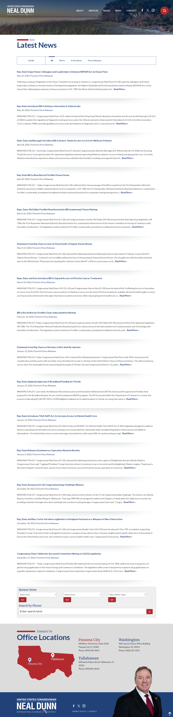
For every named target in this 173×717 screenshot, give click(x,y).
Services (93, 10)
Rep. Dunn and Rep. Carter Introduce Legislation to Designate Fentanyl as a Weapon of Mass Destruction (69, 519)
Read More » (120, 89)
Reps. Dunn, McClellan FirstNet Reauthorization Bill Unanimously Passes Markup (57, 209)
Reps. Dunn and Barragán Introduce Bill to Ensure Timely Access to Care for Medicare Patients (64, 140)
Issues (106, 10)
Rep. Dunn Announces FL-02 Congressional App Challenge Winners (50, 484)
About (80, 10)
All (52, 60)
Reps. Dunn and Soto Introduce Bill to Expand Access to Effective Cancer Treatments (59, 278)
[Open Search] (164, 11)
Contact (131, 10)
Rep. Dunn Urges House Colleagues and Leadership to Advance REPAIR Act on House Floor (62, 71)
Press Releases (94, 60)
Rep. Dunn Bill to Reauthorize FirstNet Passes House (43, 175)
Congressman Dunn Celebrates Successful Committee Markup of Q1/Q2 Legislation (59, 553)
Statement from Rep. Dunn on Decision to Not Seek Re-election (48, 347)
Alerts (62, 60)
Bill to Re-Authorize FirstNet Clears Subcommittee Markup (46, 312)
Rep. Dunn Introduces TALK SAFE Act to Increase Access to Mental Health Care (57, 416)
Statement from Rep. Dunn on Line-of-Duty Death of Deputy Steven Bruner (54, 244)
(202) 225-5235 (132, 650)
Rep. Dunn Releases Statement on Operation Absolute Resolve (48, 450)
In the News (76, 60)
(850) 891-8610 (92, 668)
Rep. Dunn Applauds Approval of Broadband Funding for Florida (49, 381)
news (32, 40)
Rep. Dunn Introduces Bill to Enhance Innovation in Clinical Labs (48, 106)
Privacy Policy (79, 711)
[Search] (149, 611)
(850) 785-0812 (92, 650)
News (118, 10)
